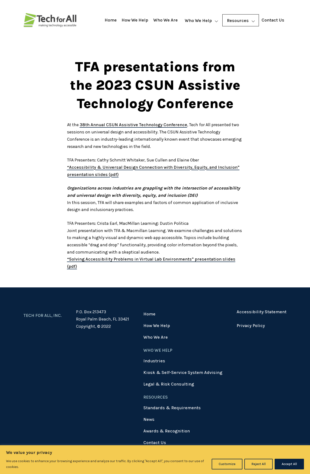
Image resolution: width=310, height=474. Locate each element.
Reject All (258, 464)
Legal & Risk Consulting (168, 384)
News (149, 419)
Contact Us (273, 20)
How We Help (135, 20)
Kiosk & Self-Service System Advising (182, 372)
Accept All (289, 464)
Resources (238, 20)
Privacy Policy (251, 325)
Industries (154, 361)
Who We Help (198, 20)
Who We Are (165, 20)
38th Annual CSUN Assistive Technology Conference (133, 124)
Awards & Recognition (166, 431)
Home (111, 20)
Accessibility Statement (262, 311)
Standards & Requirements (172, 407)
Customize (227, 464)
